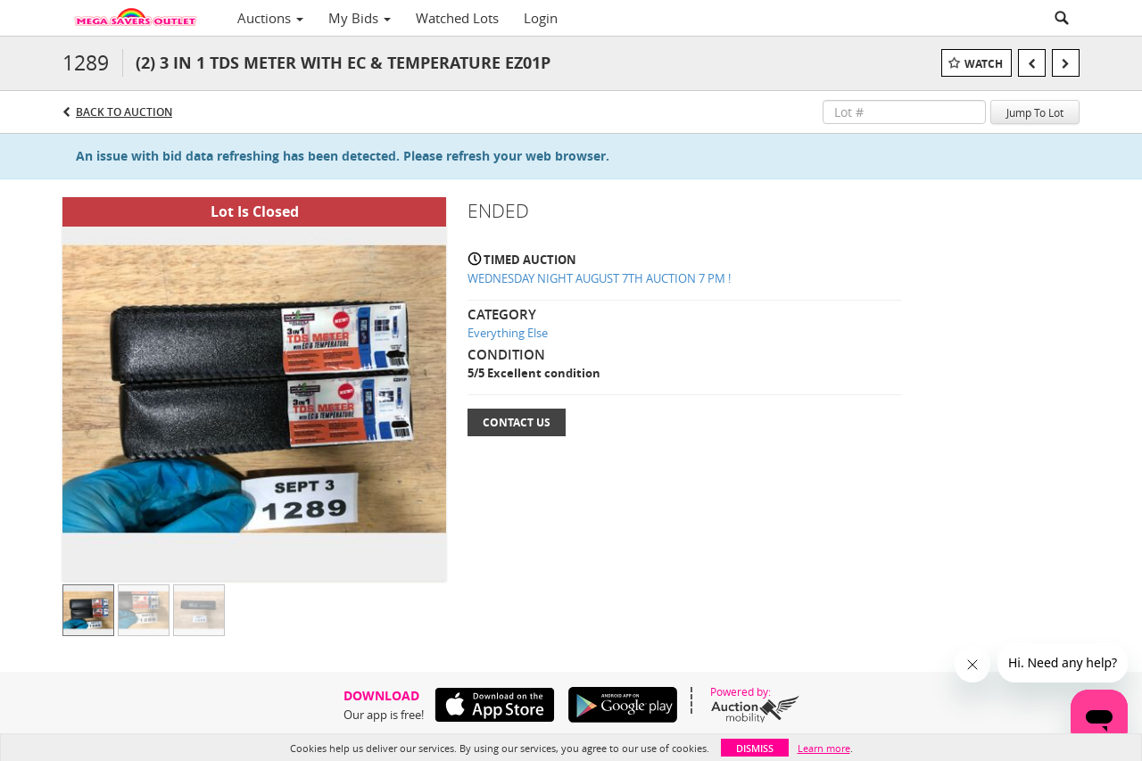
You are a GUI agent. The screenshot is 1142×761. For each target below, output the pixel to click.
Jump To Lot (1034, 112)
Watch (983, 63)
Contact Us (516, 422)
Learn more (824, 748)
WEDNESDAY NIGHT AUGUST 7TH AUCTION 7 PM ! (599, 278)
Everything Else (508, 333)
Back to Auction (124, 112)
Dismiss (755, 748)
